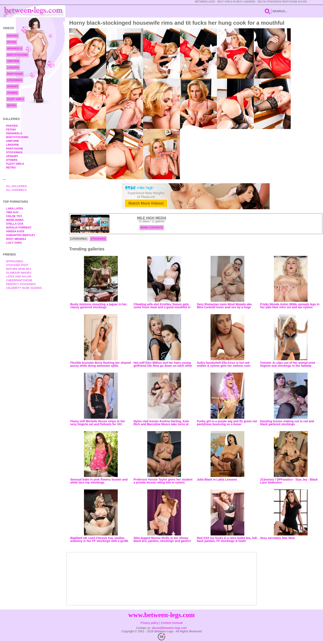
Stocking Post (17, 265)
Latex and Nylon (18, 276)
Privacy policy (150, 623)
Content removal (172, 623)
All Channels (16, 189)
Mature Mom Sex (18, 268)
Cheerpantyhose (19, 280)
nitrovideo (14, 261)
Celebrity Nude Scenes (24, 287)
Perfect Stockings (21, 284)
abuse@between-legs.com (169, 628)
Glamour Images (18, 272)
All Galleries (16, 186)
